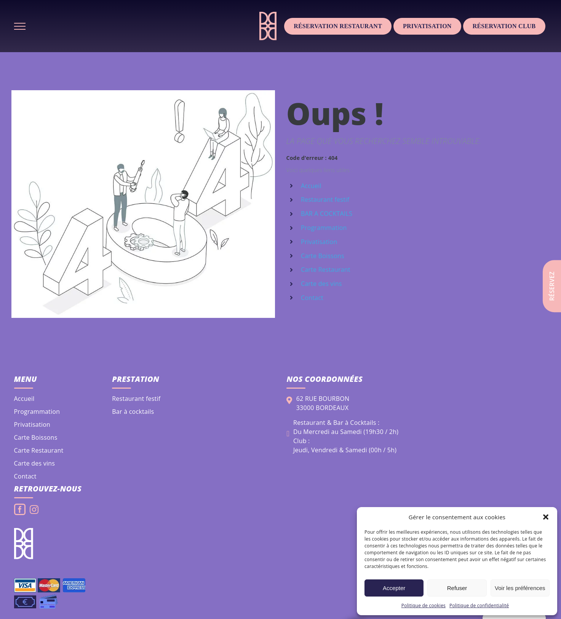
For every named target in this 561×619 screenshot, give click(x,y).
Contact (312, 298)
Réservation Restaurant (338, 26)
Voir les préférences (520, 588)
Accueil (311, 186)
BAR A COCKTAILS (326, 213)
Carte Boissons (322, 256)
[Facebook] (20, 509)
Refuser (457, 588)
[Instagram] (34, 509)
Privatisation (427, 26)
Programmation (324, 227)
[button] (546, 517)
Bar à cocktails (133, 411)
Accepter (394, 588)
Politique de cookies (423, 605)
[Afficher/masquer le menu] (20, 26)
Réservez (552, 286)
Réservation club (504, 26)
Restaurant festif (325, 199)
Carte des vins (321, 283)
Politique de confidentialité (479, 605)
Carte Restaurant (325, 269)
